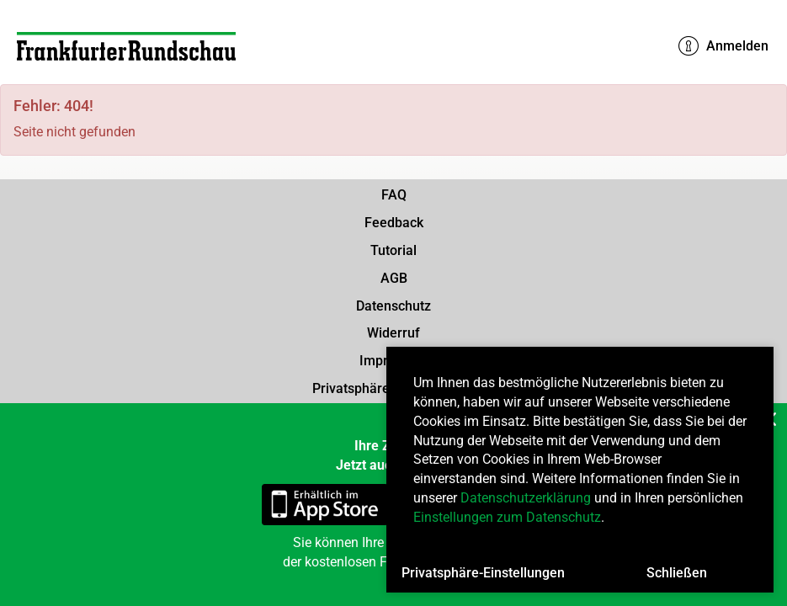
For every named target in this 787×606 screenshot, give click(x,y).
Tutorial (393, 250)
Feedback (393, 223)
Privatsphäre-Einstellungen (483, 573)
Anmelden (723, 46)
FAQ (394, 195)
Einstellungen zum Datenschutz (507, 517)
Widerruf (393, 333)
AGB (393, 278)
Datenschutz (393, 306)
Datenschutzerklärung (525, 498)
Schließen (676, 573)
